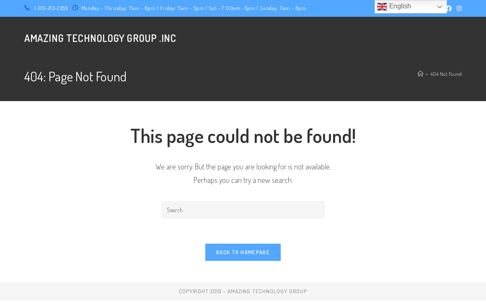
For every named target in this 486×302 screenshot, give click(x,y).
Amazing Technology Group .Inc (100, 37)
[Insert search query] (243, 209)
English (394, 7)
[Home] (420, 73)
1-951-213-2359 (51, 8)
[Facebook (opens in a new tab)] (448, 8)
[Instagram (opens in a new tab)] (458, 8)
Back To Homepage (243, 252)
